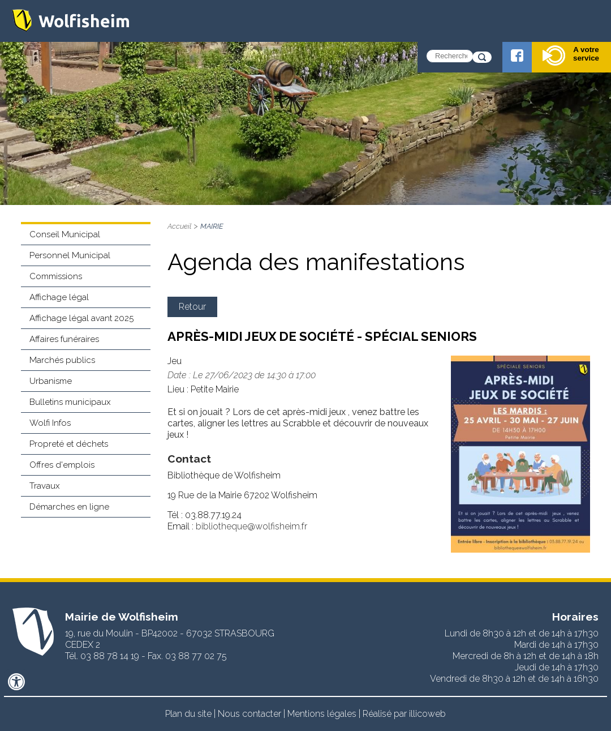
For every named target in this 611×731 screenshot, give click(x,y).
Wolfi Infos (50, 423)
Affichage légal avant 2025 (81, 318)
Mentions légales (321, 713)
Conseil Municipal (64, 234)
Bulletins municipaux (70, 402)
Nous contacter (249, 713)
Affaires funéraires (64, 339)
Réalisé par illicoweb (404, 713)
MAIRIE (211, 226)
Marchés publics (62, 360)
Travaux (44, 486)
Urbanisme (50, 381)
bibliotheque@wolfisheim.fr (251, 526)
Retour (192, 306)
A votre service (571, 55)
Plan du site (188, 713)
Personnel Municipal (69, 255)
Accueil (179, 226)
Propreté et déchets (68, 444)
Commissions (55, 276)
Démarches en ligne (69, 507)
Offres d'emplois (61, 465)
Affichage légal (59, 297)
